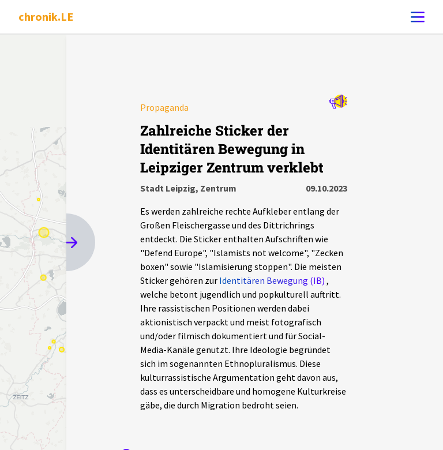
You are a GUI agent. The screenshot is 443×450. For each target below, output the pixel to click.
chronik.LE (45, 16)
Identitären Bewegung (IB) (272, 280)
